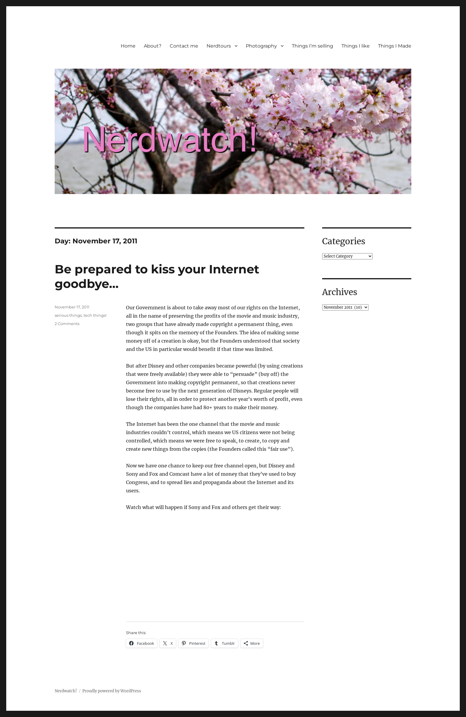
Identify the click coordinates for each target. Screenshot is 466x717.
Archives (339, 292)
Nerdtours (219, 46)
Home (128, 46)
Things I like (355, 46)
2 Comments (67, 323)
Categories (343, 241)
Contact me (184, 46)
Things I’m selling (312, 46)
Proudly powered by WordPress (111, 691)
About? (152, 46)
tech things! (95, 315)
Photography (261, 46)
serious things (68, 315)
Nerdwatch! (66, 691)
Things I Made (394, 46)
